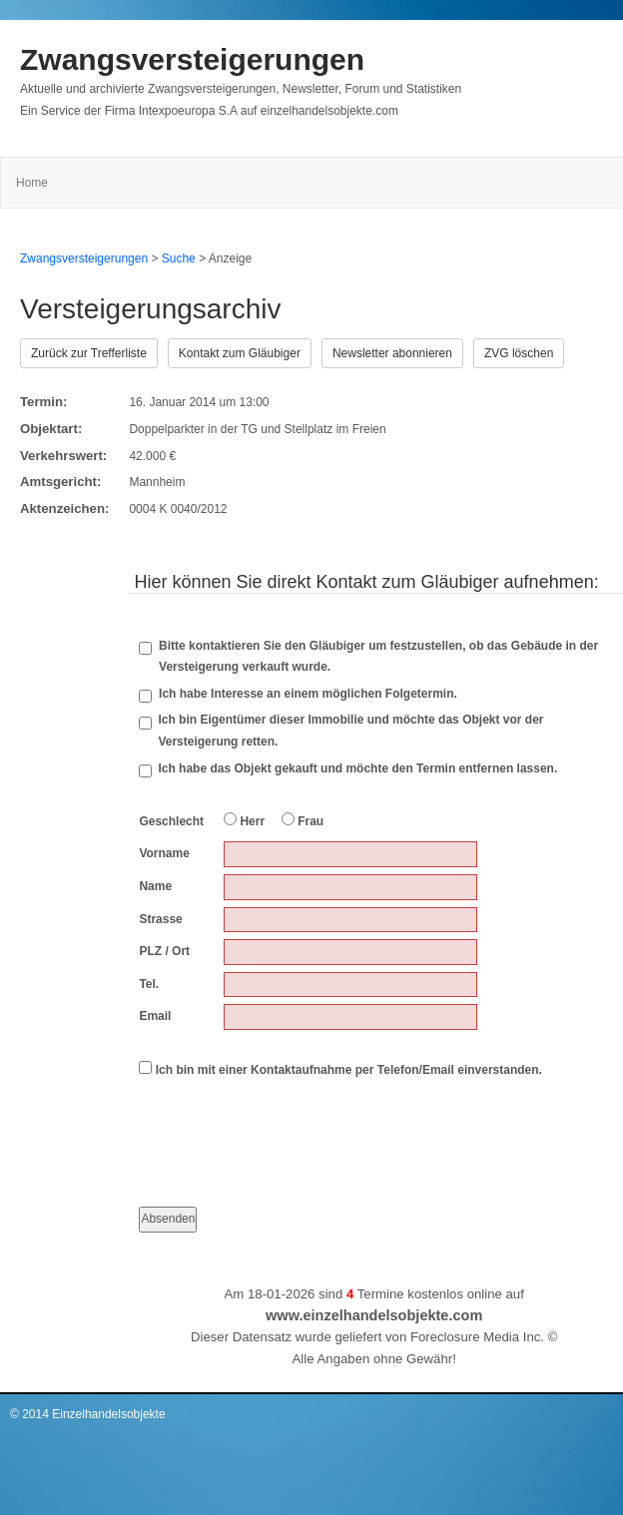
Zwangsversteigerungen (192, 59)
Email (155, 1016)
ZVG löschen (518, 353)
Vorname (164, 853)
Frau (302, 820)
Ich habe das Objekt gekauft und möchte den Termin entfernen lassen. (357, 768)
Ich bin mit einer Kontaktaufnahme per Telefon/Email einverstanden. (340, 1069)
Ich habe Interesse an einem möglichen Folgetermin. (297, 695)
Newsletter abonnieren (392, 353)
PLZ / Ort (164, 951)
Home (32, 183)
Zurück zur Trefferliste (89, 353)
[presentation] (290, 1125)
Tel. (149, 984)
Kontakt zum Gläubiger (240, 353)
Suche (179, 258)
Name (155, 886)
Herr (244, 820)
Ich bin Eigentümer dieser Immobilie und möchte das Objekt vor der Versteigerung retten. (350, 731)
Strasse (160, 919)
